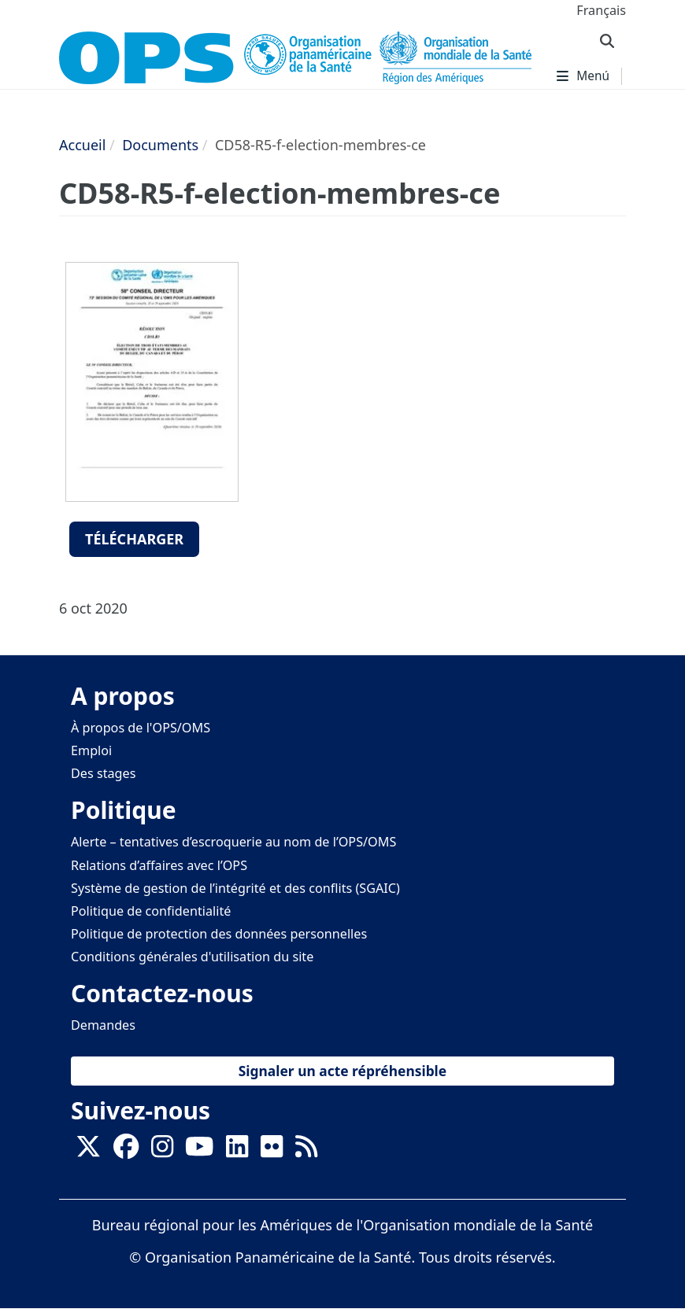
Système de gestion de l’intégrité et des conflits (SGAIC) (235, 888)
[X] (88, 1151)
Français (601, 10)
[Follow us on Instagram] (162, 1151)
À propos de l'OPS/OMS (140, 727)
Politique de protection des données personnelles (219, 933)
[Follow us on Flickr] (272, 1151)
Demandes (103, 1025)
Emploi (91, 750)
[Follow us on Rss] (306, 1151)
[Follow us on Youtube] (199, 1151)
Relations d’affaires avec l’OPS (159, 865)
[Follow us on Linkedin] (237, 1151)
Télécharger (134, 538)
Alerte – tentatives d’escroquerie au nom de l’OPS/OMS (233, 841)
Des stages (103, 773)
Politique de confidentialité (151, 911)
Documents (160, 144)
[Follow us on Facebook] (126, 1151)
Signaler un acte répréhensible (342, 1070)
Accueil (82, 144)
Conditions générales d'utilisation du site (192, 956)
